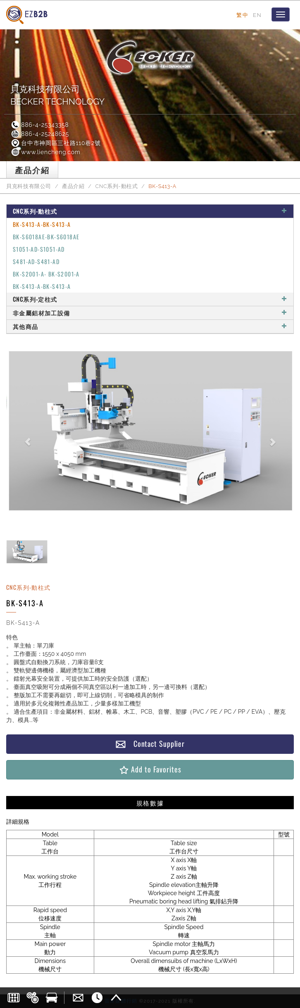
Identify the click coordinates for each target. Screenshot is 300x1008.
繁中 (242, 15)
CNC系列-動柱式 (116, 186)
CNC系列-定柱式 (150, 299)
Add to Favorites (150, 769)
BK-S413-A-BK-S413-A (42, 224)
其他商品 (150, 326)
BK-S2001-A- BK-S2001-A (46, 273)
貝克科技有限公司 (28, 186)
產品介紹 (73, 186)
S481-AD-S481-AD (36, 261)
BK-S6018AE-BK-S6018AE (46, 236)
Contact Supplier (150, 743)
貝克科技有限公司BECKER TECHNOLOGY (57, 95)
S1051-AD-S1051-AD (39, 249)
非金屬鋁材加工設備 (150, 312)
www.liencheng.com (45, 152)
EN (257, 15)
